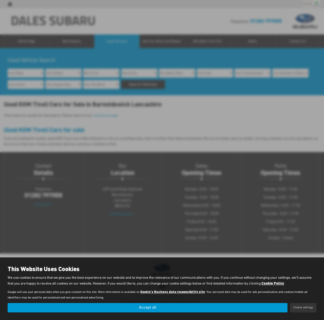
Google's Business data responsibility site (172, 291)
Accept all (147, 308)
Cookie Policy (272, 283)
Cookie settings (303, 307)
